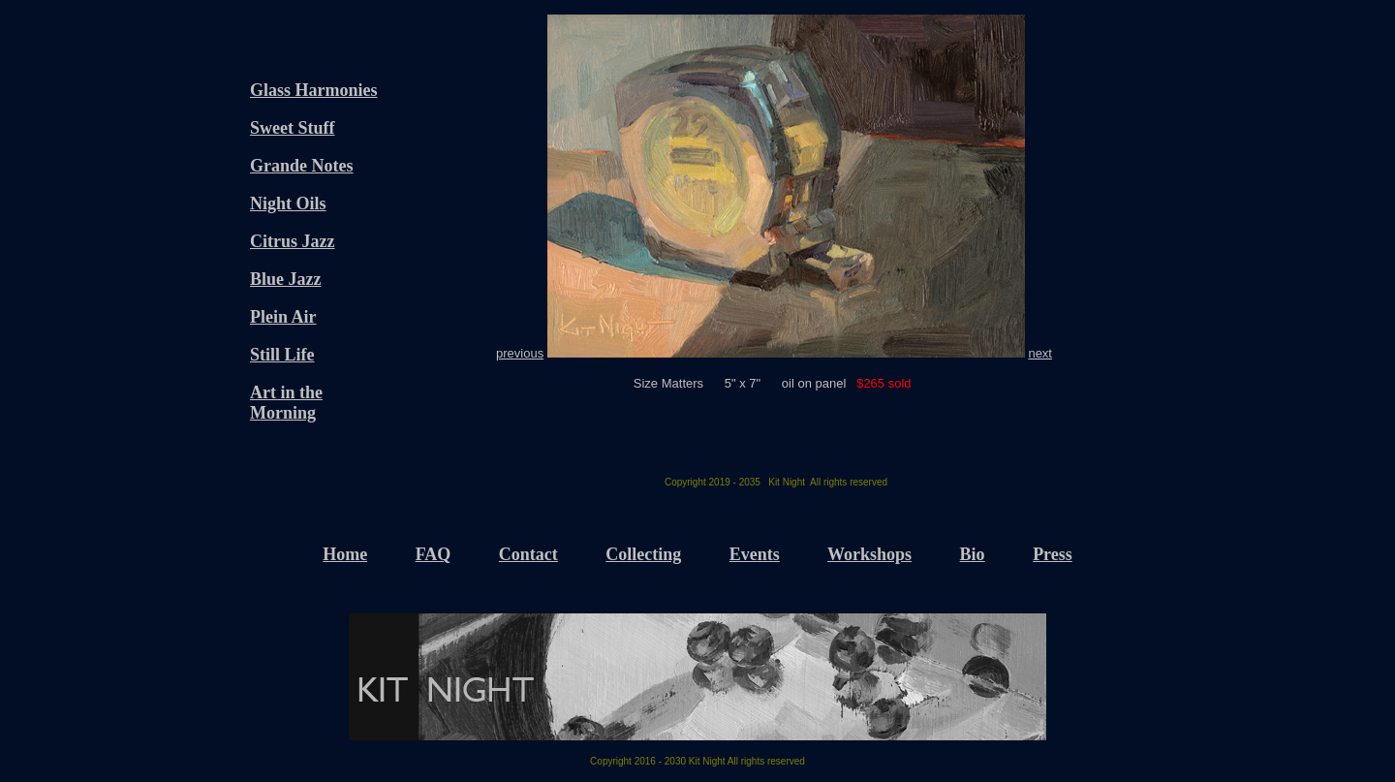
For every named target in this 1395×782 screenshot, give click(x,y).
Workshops (869, 554)
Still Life (282, 354)
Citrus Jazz (292, 241)
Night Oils (288, 203)
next (1040, 353)
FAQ (433, 554)
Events (754, 554)
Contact (528, 554)
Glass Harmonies (314, 90)
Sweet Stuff (292, 128)
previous (519, 353)
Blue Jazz (286, 279)
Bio (972, 554)
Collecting (643, 554)
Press (1052, 554)
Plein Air (283, 317)
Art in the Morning (286, 402)
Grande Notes (302, 165)
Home (345, 554)
